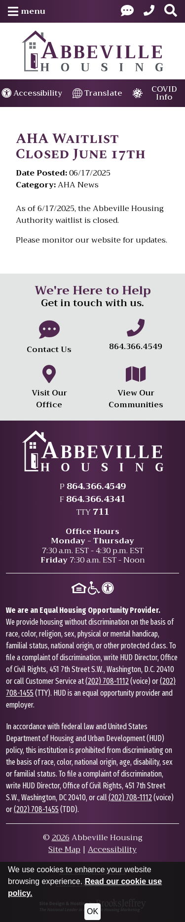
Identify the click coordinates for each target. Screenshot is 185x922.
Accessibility (112, 849)
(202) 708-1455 (36, 809)
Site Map (64, 849)
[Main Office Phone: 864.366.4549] (149, 11)
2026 (61, 838)
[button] (26, 11)
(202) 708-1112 (107, 681)
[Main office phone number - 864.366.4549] (136, 336)
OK (92, 911)
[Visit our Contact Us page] (127, 11)
